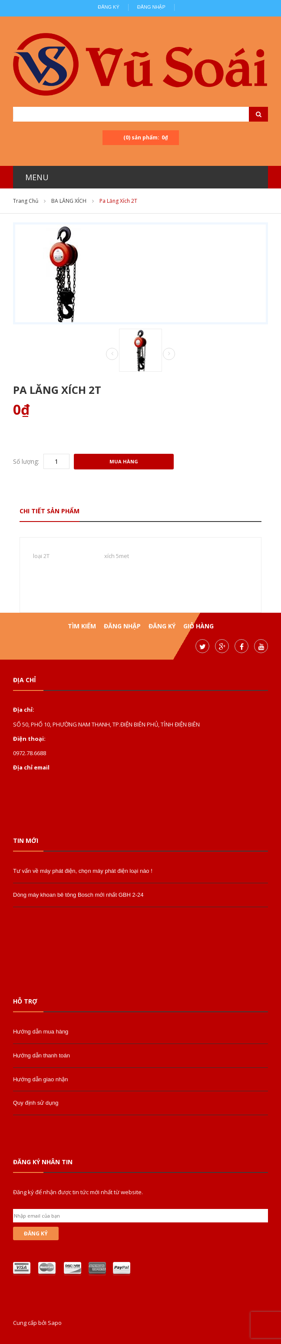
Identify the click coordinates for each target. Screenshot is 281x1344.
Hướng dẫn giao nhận (40, 1079)
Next (169, 354)
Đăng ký (108, 7)
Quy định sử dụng (36, 1103)
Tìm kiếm (82, 626)
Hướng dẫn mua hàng (40, 1031)
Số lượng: (26, 461)
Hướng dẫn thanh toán (41, 1055)
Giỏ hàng (198, 626)
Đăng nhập (151, 7)
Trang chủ (25, 201)
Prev (112, 354)
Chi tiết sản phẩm (49, 511)
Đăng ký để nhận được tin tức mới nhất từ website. (78, 1192)
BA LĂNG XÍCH (68, 201)
